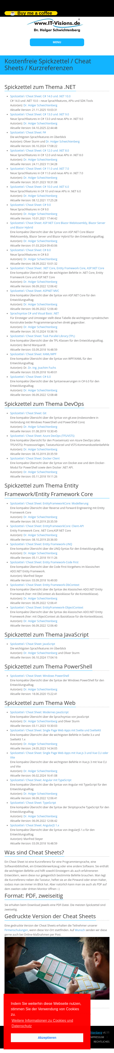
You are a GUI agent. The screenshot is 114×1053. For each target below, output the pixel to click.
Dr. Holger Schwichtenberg (40, 105)
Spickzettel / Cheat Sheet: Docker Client (35, 458)
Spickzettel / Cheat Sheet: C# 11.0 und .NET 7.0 (39, 169)
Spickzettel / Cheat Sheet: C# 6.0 (30, 377)
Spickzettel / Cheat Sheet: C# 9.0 (30, 205)
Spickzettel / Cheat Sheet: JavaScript (32, 644)
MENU (57, 42)
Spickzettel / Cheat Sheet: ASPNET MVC (34, 291)
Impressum (97, 1037)
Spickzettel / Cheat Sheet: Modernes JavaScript (39, 712)
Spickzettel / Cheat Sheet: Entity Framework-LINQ (41, 544)
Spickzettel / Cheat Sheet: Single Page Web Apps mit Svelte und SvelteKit (55, 730)
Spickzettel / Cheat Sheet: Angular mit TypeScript (40, 780)
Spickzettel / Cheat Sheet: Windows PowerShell (39, 676)
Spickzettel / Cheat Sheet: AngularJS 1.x (34, 825)
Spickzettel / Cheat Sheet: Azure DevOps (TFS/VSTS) (42, 436)
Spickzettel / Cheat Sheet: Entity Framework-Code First (44, 562)
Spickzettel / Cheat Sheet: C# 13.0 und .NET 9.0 (39, 114)
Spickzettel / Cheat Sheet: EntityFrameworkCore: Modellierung (49, 503)
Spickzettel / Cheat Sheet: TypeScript (33, 803)
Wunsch (80, 930)
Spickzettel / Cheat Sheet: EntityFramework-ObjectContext (46, 607)
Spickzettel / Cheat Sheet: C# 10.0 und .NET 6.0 (39, 187)
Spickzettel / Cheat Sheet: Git (28, 413)
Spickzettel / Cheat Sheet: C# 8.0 (30, 250)
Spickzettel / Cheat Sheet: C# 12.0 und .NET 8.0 (39, 150)
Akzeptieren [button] (47, 1037)
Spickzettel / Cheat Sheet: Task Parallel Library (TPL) (42, 336)
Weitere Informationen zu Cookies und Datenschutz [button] (42, 1023)
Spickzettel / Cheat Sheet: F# (28, 132)
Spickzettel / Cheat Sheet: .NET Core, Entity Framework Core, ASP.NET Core (57, 268)
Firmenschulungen (16, 930)
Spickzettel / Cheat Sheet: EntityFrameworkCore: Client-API (47, 526)
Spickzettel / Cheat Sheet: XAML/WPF (33, 354)
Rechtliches (101, 1041)
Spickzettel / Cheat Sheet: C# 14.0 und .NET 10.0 (40, 96)
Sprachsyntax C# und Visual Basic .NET (34, 313)
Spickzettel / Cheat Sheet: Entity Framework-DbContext (44, 585)
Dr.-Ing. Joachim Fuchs (42, 368)
